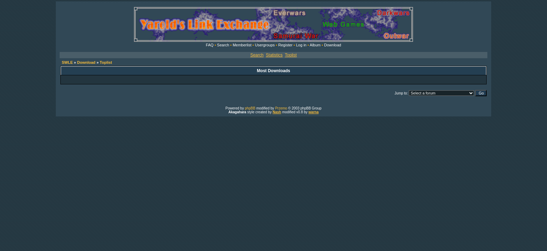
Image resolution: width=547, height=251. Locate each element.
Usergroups (265, 45)
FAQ (209, 45)
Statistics (274, 55)
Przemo (281, 108)
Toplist (291, 55)
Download (332, 45)
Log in (301, 45)
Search (223, 45)
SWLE (67, 62)
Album (315, 45)
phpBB (250, 108)
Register (285, 45)
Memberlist (242, 45)
